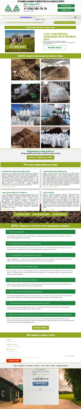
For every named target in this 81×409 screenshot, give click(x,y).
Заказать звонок (59, 22)
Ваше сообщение (10, 348)
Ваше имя (8, 338)
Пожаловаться (59, 214)
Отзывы (47, 365)
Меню (75, 17)
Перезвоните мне (66, 5)
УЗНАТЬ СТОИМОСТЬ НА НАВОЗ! (40, 157)
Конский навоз (30, 365)
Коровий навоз (22, 365)
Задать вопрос (70, 22)
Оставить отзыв (22, 214)
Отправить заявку (14, 360)
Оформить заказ (66, 10)
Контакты (53, 365)
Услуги (42, 365)
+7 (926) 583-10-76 (35, 8)
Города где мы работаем (62, 365)
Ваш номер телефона (11, 343)
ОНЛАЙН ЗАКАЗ (55, 47)
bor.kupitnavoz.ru (26, 17)
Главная (15, 365)
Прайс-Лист (37, 365)
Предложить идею (41, 214)
